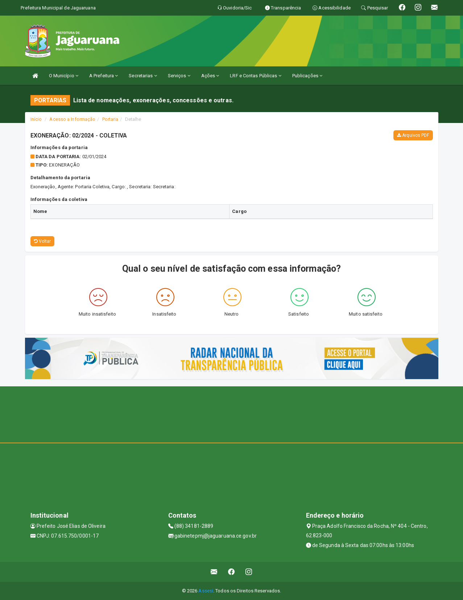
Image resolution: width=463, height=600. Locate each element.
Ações (210, 75)
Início (36, 119)
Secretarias (143, 75)
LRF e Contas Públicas (255, 75)
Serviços (179, 75)
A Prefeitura (103, 75)
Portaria (110, 119)
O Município (63, 75)
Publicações (307, 75)
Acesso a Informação (72, 119)
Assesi (205, 590)
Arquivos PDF (413, 135)
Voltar (42, 241)
